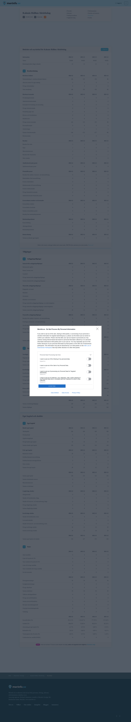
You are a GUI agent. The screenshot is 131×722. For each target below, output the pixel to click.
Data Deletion (55, 392)
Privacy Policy (76, 392)
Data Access (65, 392)
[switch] (88, 359)
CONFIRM (52, 386)
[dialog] (65, 361)
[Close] (98, 329)
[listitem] (65, 355)
